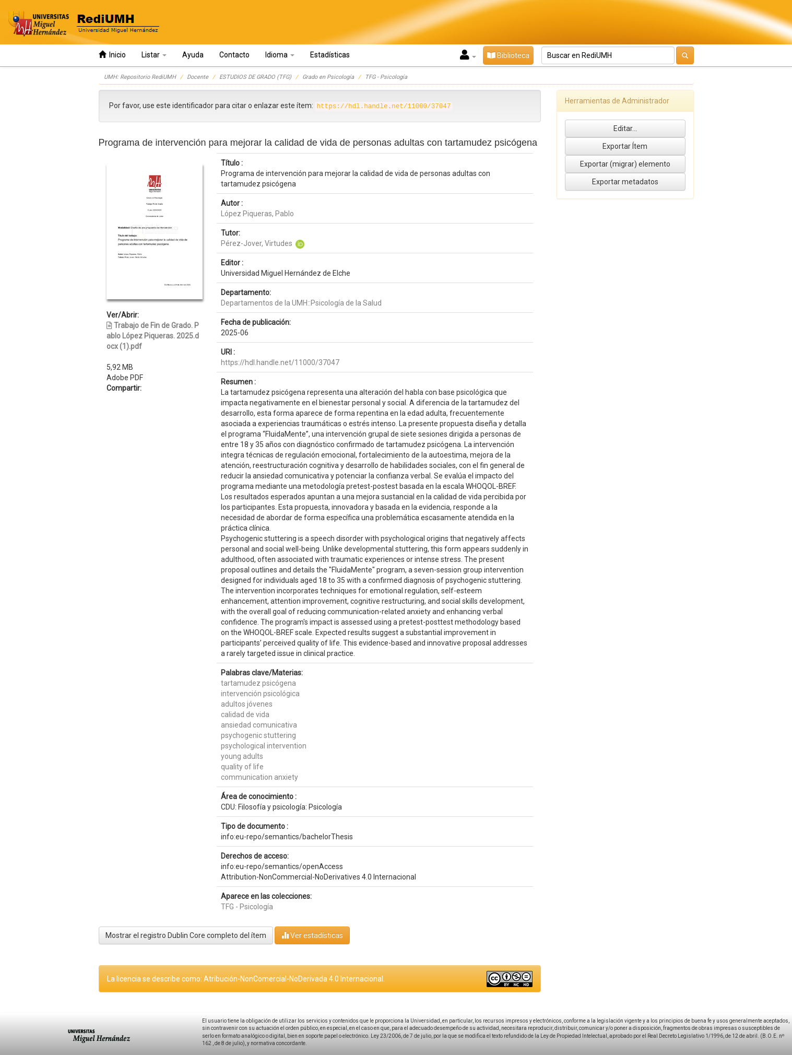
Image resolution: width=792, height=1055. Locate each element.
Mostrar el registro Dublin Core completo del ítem (185, 935)
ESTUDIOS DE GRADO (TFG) (255, 77)
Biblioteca (508, 55)
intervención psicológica (260, 693)
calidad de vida (245, 714)
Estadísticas (330, 55)
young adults (242, 756)
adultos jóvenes (247, 704)
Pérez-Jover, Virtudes (256, 243)
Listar (154, 55)
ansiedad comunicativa (259, 725)
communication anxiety (259, 777)
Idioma (279, 55)
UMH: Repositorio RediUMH (140, 77)
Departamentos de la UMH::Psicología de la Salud (301, 303)
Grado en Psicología (328, 77)
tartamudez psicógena (258, 683)
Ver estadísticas (312, 935)
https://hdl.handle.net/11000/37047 (280, 362)
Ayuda (193, 55)
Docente (197, 77)
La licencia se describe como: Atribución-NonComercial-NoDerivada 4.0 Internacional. (246, 979)
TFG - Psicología (386, 77)
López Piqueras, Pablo (257, 213)
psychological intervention (263, 746)
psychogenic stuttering (258, 735)
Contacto (234, 55)
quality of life (242, 767)
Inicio (112, 54)
